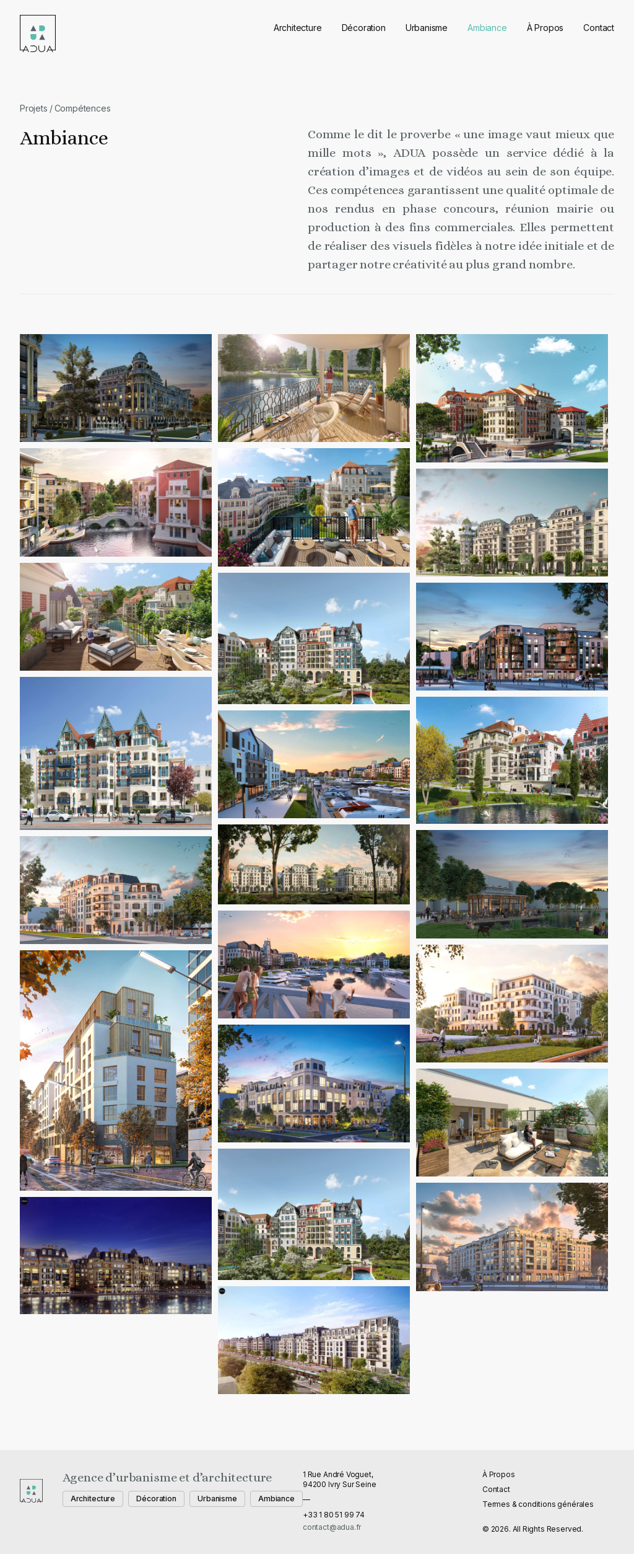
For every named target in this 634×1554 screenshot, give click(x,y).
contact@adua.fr (332, 1527)
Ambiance (487, 27)
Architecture (298, 27)
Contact (598, 27)
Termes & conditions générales (538, 1504)
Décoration (364, 27)
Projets (34, 108)
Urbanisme (427, 27)
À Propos (545, 27)
